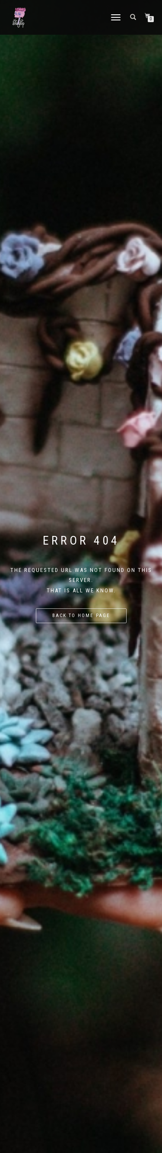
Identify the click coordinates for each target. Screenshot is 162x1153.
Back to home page (81, 615)
